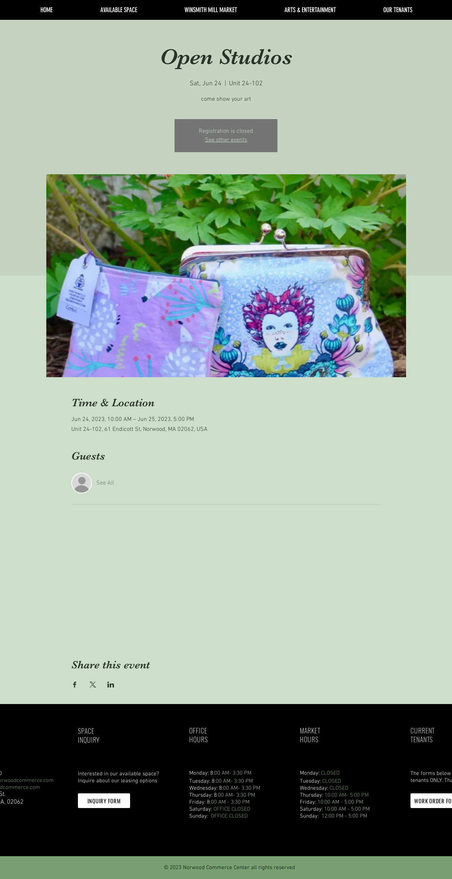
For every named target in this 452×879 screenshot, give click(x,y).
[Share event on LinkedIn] (110, 684)
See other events (226, 140)
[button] (104, 800)
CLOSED (330, 773)
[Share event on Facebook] (74, 684)
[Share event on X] (92, 684)
